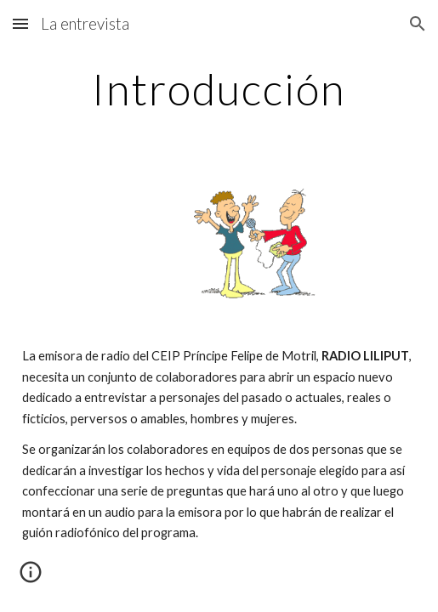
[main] (219, 89)
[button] (20, 23)
